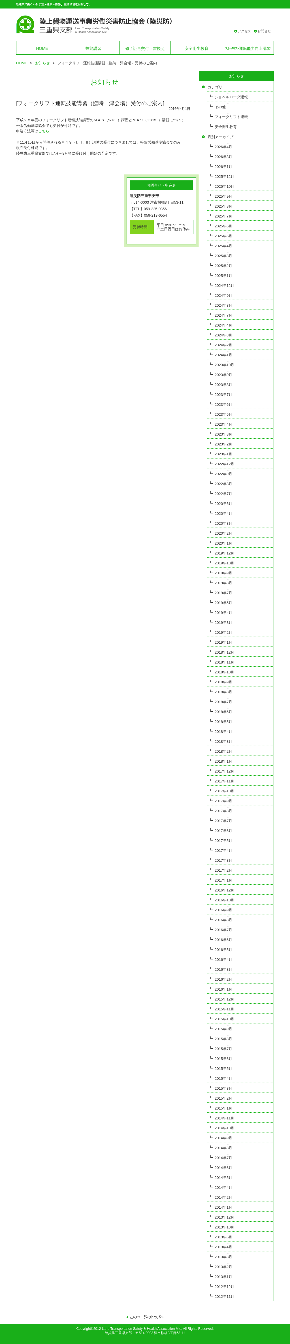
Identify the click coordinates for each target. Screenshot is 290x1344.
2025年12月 (224, 176)
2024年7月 (223, 315)
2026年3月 (223, 157)
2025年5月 (223, 236)
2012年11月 (224, 1296)
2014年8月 (223, 1148)
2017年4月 (223, 850)
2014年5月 (223, 1178)
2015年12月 (224, 999)
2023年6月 (223, 404)
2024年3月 (223, 335)
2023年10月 (224, 365)
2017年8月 (223, 811)
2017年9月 (223, 801)
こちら (43, 131)
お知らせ (42, 63)
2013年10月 (224, 1227)
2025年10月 (224, 186)
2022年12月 (224, 464)
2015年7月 (223, 1049)
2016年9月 (223, 910)
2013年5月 (223, 1237)
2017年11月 (224, 781)
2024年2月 (223, 345)
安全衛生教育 (196, 48)
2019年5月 (223, 603)
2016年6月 (223, 940)
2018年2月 (223, 751)
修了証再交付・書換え (145, 48)
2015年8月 (223, 1039)
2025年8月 (223, 206)
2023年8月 (223, 385)
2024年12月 (224, 285)
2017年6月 (223, 831)
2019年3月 (223, 622)
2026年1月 (223, 167)
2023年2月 (223, 444)
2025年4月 (223, 246)
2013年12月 (224, 1217)
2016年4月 (223, 959)
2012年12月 (224, 1287)
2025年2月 (223, 266)
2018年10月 (224, 672)
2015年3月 (223, 1088)
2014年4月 (223, 1187)
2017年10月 (224, 791)
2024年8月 (223, 305)
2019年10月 (224, 563)
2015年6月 (223, 1059)
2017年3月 (223, 860)
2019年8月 (223, 583)
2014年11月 (224, 1118)
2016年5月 (223, 950)
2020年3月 (223, 523)
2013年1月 (223, 1277)
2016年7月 (223, 930)
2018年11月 (224, 662)
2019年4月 (223, 613)
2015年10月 (224, 1019)
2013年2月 (223, 1267)
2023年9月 (223, 375)
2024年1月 (223, 355)
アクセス (244, 31)
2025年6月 (223, 226)
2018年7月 (223, 702)
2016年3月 (223, 969)
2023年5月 (223, 414)
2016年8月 (223, 920)
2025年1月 (223, 276)
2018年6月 (223, 712)
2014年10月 (224, 1128)
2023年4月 (223, 424)
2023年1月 (223, 454)
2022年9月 (223, 474)
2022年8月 (223, 484)
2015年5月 (223, 1068)
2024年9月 (223, 295)
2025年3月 (223, 256)
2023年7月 (223, 394)
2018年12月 (224, 652)
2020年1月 (223, 543)
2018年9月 (223, 682)
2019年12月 (224, 553)
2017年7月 (223, 821)
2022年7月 (223, 494)
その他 (220, 107)
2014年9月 (223, 1138)
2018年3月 (223, 741)
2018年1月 (223, 761)
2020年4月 (223, 513)
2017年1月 (223, 880)
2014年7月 (223, 1158)
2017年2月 (223, 870)
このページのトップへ (145, 1317)
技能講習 (93, 48)
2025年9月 (223, 196)
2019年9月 (223, 573)
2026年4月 (223, 147)
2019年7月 (223, 593)
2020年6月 (223, 504)
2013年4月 (223, 1247)
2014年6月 (223, 1168)
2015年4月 (223, 1078)
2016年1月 (223, 989)
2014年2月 (223, 1197)
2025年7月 (223, 216)
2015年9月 (223, 1029)
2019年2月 (223, 632)
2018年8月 (223, 692)
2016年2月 (223, 979)
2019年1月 (223, 642)
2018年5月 (223, 722)
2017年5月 (223, 841)
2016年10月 (224, 900)
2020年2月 (223, 533)
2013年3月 (223, 1257)
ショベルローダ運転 (231, 97)
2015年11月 (224, 1009)
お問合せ (264, 31)
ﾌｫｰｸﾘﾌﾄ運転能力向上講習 (248, 48)
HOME (42, 48)
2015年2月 (223, 1098)
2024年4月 (223, 325)
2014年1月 (223, 1207)
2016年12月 (224, 890)
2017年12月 (224, 771)
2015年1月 (223, 1108)
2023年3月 (223, 434)
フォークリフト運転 (231, 117)
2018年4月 (223, 731)
